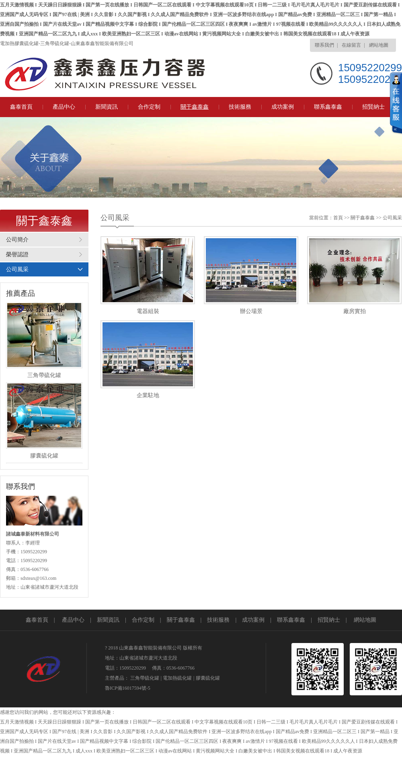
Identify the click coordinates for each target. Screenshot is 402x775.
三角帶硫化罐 (144, 678)
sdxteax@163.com (38, 578)
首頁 (338, 218)
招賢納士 (373, 107)
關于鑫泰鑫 (194, 107)
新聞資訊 (106, 107)
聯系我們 (324, 45)
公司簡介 (17, 240)
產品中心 (64, 107)
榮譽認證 (17, 254)
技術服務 (240, 107)
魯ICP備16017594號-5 (127, 688)
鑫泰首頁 (21, 107)
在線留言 (351, 45)
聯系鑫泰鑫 (328, 107)
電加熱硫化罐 (177, 678)
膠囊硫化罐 (208, 678)
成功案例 (282, 107)
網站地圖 (378, 45)
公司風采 (17, 269)
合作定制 (149, 107)
